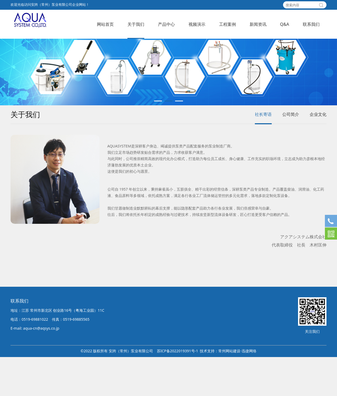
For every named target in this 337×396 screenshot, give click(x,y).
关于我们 (135, 24)
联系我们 (311, 24)
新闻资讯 (258, 24)
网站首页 (105, 24)
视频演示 (197, 24)
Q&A (284, 24)
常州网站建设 (229, 389)
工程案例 (227, 24)
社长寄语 (263, 153)
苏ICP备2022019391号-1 (177, 389)
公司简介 (290, 153)
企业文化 (318, 153)
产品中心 (166, 24)
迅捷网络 (249, 389)
